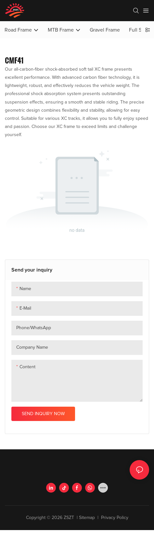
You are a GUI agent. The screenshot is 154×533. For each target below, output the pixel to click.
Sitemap (87, 517)
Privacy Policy (114, 517)
